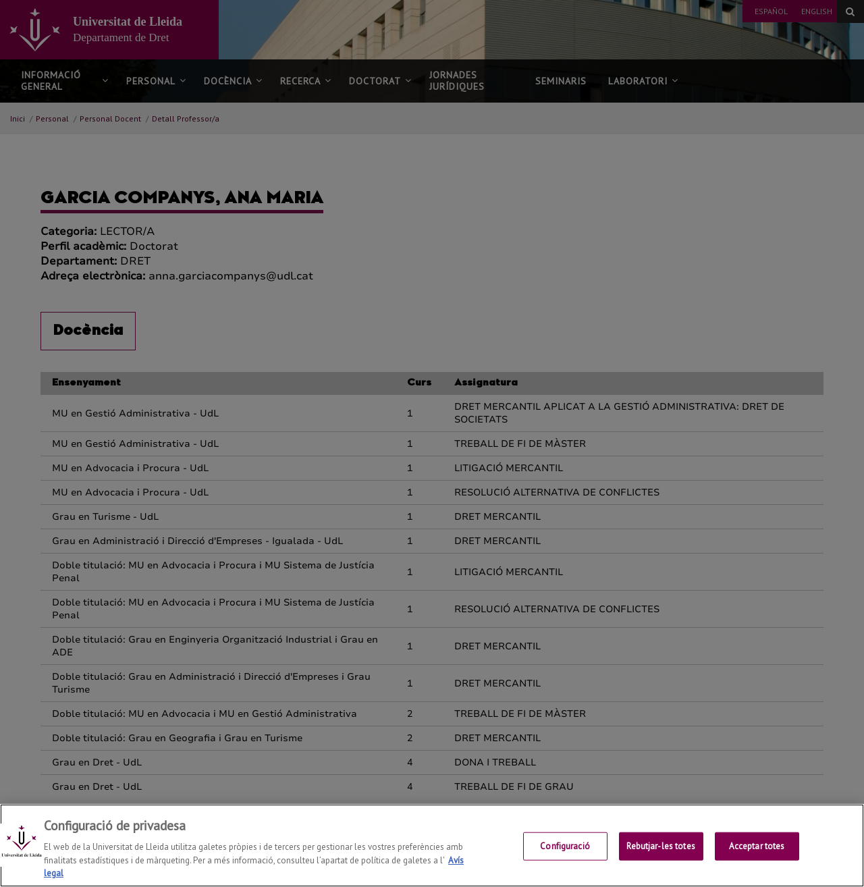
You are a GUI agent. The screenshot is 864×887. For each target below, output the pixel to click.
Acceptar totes (757, 847)
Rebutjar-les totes (660, 847)
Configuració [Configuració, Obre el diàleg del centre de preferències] (565, 847)
